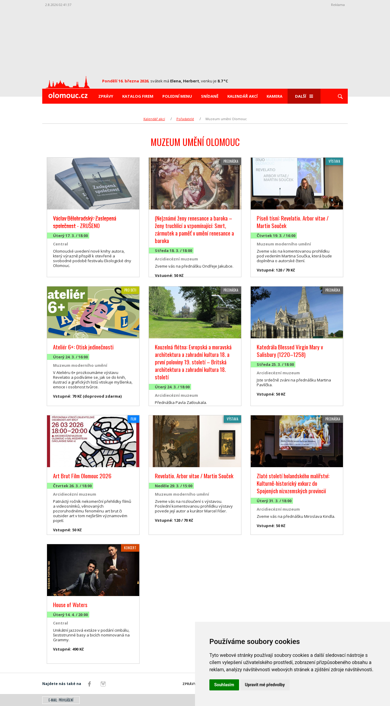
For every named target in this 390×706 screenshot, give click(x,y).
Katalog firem (137, 96)
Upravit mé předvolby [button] (265, 684)
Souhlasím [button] (224, 684)
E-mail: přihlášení (61, 700)
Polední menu (177, 96)
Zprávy (105, 96)
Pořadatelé (185, 119)
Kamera (274, 96)
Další (304, 96)
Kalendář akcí (242, 96)
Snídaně (209, 96)
